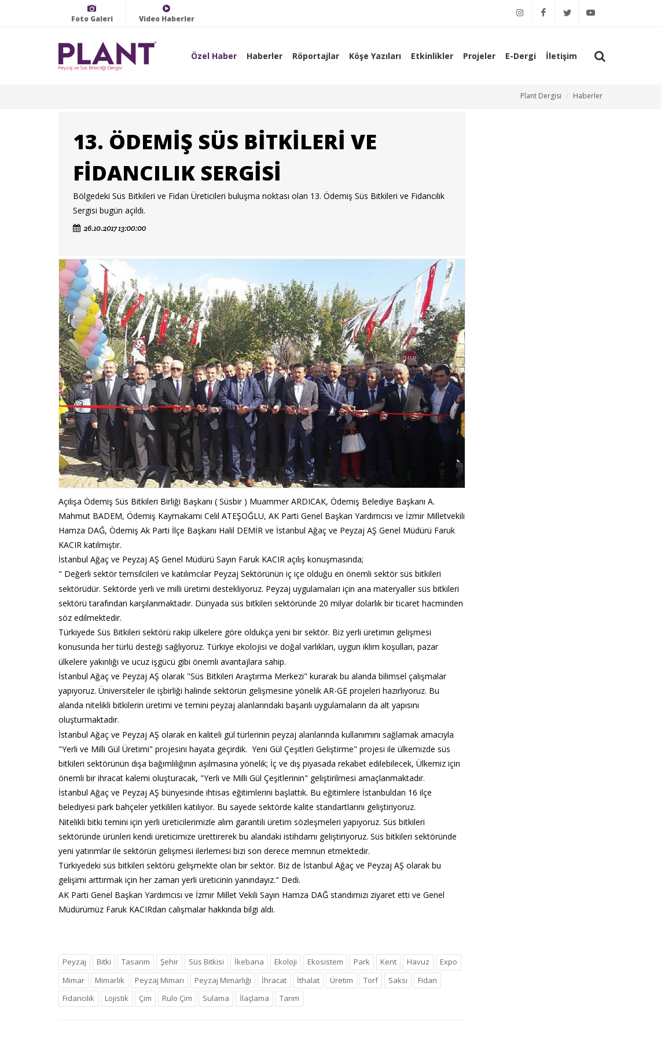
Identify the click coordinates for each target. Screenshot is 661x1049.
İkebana (249, 961)
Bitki (104, 961)
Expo (448, 961)
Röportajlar (315, 55)
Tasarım (136, 961)
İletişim (561, 55)
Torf (370, 980)
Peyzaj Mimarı (159, 980)
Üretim (341, 980)
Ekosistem (325, 961)
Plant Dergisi (540, 96)
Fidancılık (78, 998)
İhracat (274, 980)
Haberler (264, 55)
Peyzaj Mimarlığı (222, 980)
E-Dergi (520, 55)
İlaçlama (254, 998)
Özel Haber (214, 55)
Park (362, 961)
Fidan (427, 980)
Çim (145, 998)
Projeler (479, 55)
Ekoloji (285, 961)
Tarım (289, 998)
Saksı (397, 980)
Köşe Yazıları (375, 55)
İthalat (308, 980)
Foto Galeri (92, 13)
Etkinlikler (432, 55)
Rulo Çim (177, 998)
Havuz (418, 961)
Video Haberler (166, 13)
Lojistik (116, 998)
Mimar (74, 980)
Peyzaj (74, 961)
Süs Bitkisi (206, 961)
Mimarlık (109, 980)
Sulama (216, 998)
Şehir (169, 961)
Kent (388, 961)
